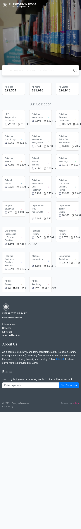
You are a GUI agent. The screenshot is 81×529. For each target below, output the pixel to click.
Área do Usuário (11, 335)
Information (8, 324)
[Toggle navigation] (74, 5)
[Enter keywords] (30, 385)
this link (60, 359)
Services (6, 328)
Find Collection (69, 385)
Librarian (7, 331)
